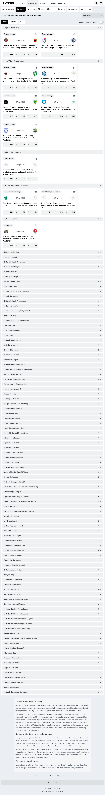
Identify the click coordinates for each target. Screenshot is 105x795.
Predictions (32, 3)
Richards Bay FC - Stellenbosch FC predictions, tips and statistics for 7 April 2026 (58, 81)
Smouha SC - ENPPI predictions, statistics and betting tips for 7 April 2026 (58, 46)
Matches (43, 3)
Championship (9, 158)
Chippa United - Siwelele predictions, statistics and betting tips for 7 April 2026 (20, 80)
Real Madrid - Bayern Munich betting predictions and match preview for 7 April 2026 (58, 205)
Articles (52, 3)
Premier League (9, 34)
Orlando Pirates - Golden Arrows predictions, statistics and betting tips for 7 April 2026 (20, 109)
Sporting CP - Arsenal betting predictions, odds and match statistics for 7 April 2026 (20, 204)
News (24, 3)
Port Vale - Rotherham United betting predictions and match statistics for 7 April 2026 (18, 239)
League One (8, 225)
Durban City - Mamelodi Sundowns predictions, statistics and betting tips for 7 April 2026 (58, 109)
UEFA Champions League (12, 192)
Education (62, 3)
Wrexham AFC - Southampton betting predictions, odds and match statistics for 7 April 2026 (20, 172)
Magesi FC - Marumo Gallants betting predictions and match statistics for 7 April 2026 (18, 138)
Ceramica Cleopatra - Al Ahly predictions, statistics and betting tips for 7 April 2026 (20, 46)
